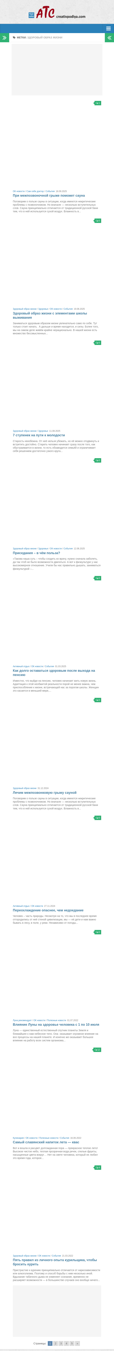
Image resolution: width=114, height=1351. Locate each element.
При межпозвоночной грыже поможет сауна (49, 195)
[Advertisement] (57, 69)
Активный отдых (21, 666)
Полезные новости (56, 1020)
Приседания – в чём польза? (36, 553)
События (50, 191)
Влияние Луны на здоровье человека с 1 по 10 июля (56, 1024)
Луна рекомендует (22, 1020)
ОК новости (19, 191)
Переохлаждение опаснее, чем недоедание (48, 910)
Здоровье (43, 309)
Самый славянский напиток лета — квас (46, 1142)
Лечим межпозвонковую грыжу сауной (45, 793)
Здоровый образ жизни (24, 309)
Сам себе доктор (35, 191)
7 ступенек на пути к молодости (39, 435)
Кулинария (18, 1138)
